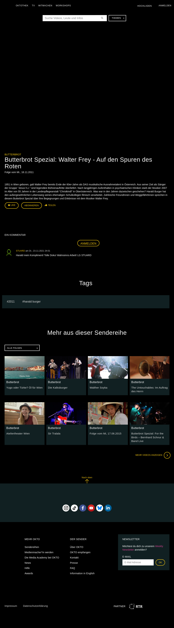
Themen (118, 18)
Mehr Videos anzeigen (151, 449)
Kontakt (74, 551)
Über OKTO (76, 541)
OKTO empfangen (80, 546)
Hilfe (27, 562)
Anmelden (88, 242)
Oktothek (23, 5)
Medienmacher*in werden (39, 546)
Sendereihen (32, 541)
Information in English (82, 567)
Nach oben (87, 474)
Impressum (11, 600)
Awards (29, 567)
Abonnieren (31, 205)
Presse (74, 557)
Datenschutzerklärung (35, 600)
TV (34, 5)
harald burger (32, 300)
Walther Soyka (98, 386)
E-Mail (126, 551)
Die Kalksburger (57, 386)
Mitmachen (46, 5)
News (28, 557)
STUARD (20, 250)
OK (160, 556)
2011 (11, 300)
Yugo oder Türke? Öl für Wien (23, 386)
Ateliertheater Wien (17, 432)
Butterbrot (13, 154)
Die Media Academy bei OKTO (42, 551)
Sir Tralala (54, 432)
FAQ (72, 562)
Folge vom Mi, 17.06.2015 (104, 432)
